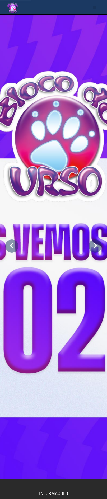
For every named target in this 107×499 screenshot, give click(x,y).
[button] (11, 246)
